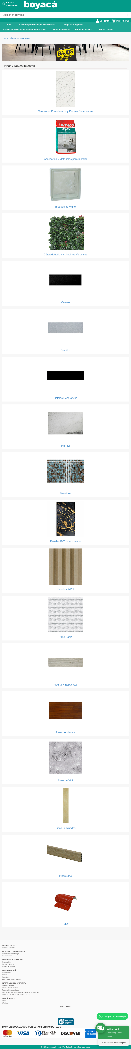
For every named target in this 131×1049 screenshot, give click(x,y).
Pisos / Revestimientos (17, 38)
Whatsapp (5, 1003)
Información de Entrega (10, 954)
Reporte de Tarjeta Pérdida (11, 979)
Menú (7, 24)
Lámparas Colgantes (73, 24)
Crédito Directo (105, 29)
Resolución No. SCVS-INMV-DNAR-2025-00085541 (20, 992)
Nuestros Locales (61, 29)
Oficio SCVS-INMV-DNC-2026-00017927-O (17, 994)
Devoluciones (7, 956)
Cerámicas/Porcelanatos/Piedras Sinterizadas (24, 29)
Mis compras (120, 21)
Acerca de (5, 975)
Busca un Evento (8, 964)
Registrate (5, 977)
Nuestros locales (8, 985)
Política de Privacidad (10, 988)
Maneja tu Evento (8, 966)
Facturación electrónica (10, 990)
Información (6, 962)
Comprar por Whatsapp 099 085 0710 (37, 24)
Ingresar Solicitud (8, 947)
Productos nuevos (83, 29)
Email (4, 1000)
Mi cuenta (102, 21)
